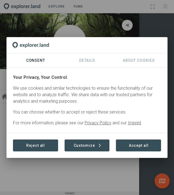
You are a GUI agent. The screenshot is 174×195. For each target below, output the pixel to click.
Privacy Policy (98, 122)
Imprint (134, 122)
